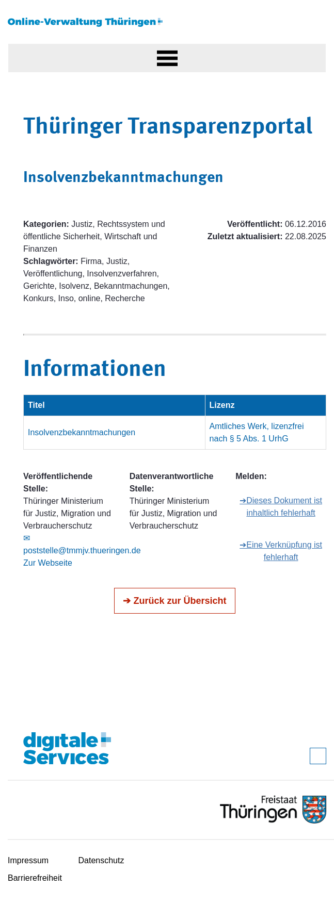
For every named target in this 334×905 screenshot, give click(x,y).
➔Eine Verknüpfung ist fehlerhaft (281, 551)
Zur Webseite (47, 562)
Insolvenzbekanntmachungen (81, 432)
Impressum (28, 860)
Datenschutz (101, 860)
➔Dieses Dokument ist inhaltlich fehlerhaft (281, 506)
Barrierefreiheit (35, 878)
